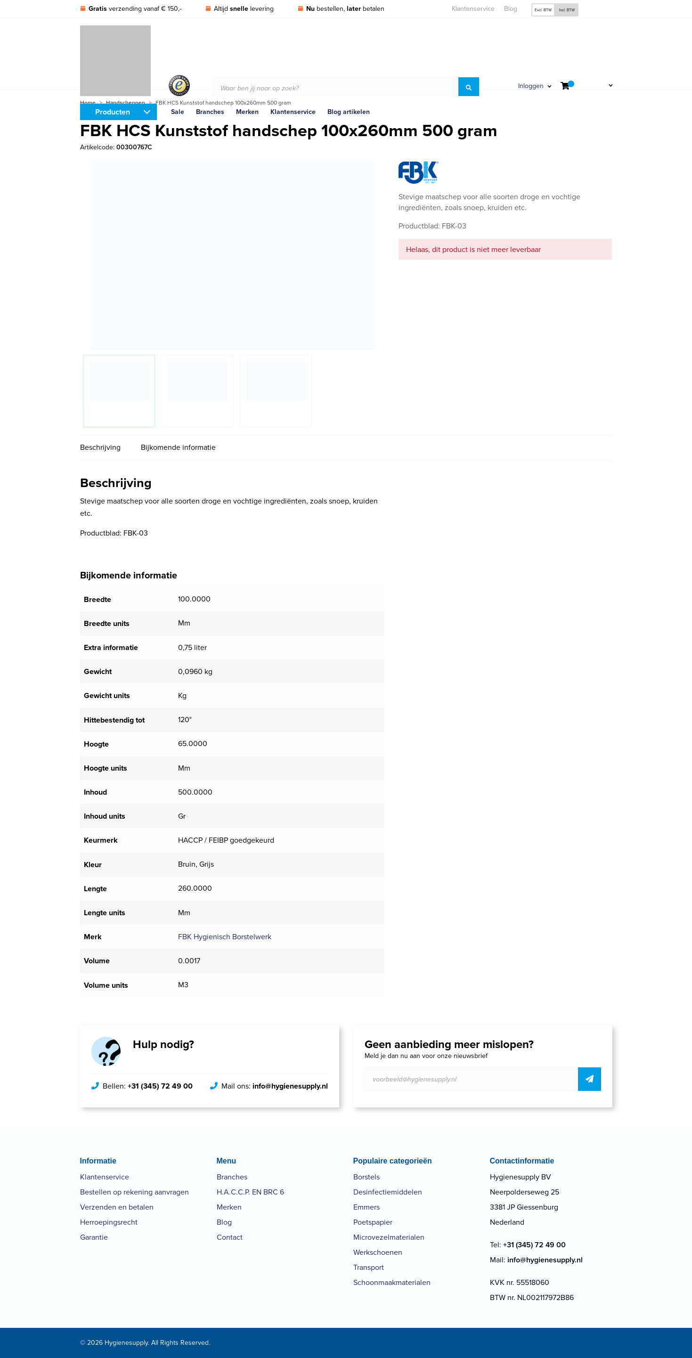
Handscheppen (125, 102)
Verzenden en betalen (117, 1207)
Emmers (366, 1207)
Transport (368, 1267)
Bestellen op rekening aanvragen (134, 1192)
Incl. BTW (567, 10)
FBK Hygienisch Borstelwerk (224, 936)
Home (88, 102)
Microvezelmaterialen (388, 1237)
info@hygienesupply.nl (290, 1086)
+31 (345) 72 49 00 (160, 1086)
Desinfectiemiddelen (387, 1192)
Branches (232, 1176)
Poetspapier (372, 1222)
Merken (229, 1207)
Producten (112, 111)
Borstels (366, 1176)
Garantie (94, 1237)
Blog (510, 9)
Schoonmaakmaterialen (392, 1282)
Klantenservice (473, 9)
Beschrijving (100, 447)
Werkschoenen (377, 1252)
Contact (230, 1237)
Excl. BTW (543, 10)
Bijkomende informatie (178, 447)
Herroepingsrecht (109, 1222)
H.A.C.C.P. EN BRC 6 (250, 1192)
